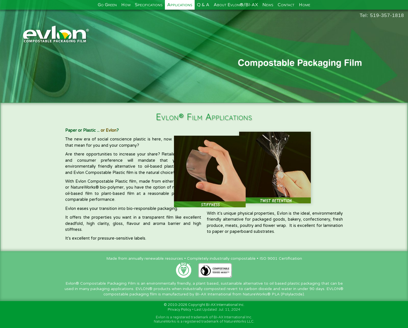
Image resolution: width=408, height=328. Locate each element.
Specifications (149, 4)
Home (304, 4)
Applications (179, 4)
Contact (286, 4)
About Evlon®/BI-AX (236, 4)
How (126, 4)
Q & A (203, 4)
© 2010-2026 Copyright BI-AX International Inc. (204, 305)
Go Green (107, 4)
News (267, 4)
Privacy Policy (179, 310)
